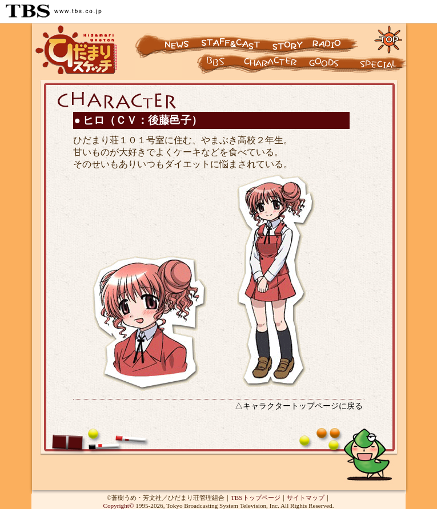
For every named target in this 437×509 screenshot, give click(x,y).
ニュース (166, 38)
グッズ (331, 66)
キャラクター (206, 66)
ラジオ (337, 38)
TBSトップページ (255, 497)
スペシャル (382, 66)
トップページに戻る (388, 38)
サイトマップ (305, 497)
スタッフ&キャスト (232, 38)
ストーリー (286, 38)
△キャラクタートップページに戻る (299, 406)
